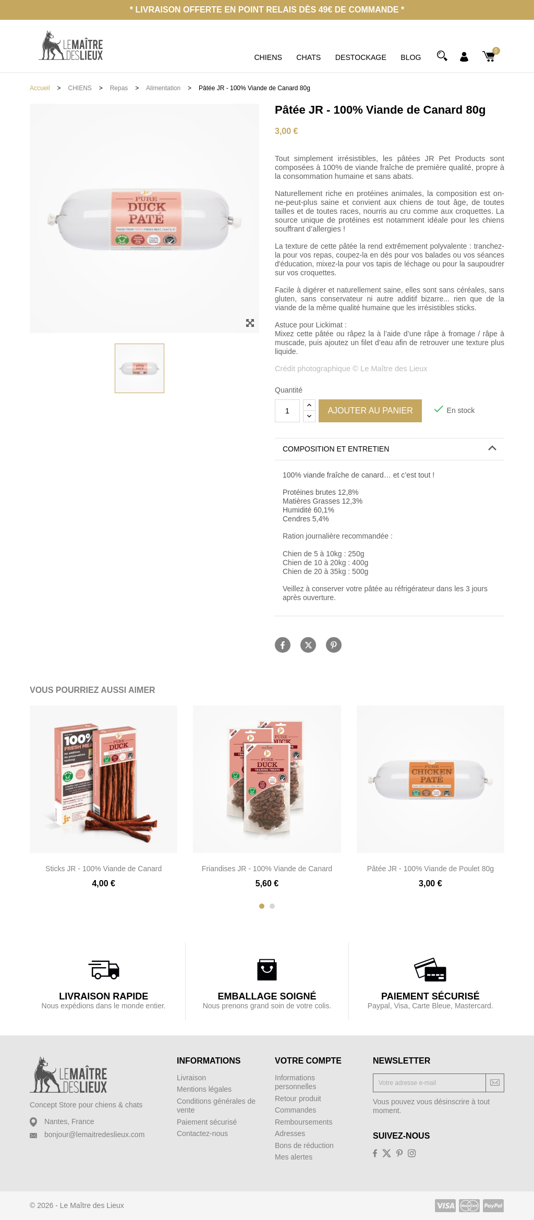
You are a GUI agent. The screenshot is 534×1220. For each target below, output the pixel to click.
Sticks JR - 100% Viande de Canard (103, 868)
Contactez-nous (202, 1133)
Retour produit (298, 1098)
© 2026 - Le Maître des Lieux (77, 1205)
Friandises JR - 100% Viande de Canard (267, 868)
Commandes (295, 1110)
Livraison (191, 1077)
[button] (389, 449)
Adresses (290, 1133)
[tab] (389, 449)
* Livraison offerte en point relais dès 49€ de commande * (267, 9)
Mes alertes (293, 1157)
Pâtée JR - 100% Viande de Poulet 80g (430, 868)
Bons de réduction (304, 1145)
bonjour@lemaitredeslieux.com (94, 1134)
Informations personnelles (295, 1082)
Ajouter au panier (369, 410)
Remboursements (304, 1122)
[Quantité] (287, 410)
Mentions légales (204, 1089)
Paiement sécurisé (207, 1122)
